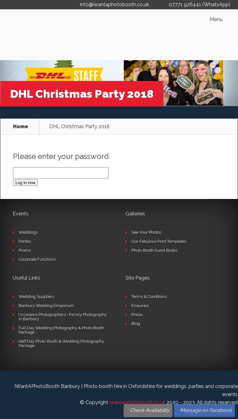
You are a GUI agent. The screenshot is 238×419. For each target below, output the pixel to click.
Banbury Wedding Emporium (46, 305)
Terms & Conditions (149, 296)
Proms (25, 250)
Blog (135, 323)
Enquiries (140, 305)
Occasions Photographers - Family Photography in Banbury (63, 316)
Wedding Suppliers (36, 296)
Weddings (28, 232)
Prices (137, 314)
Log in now (25, 182)
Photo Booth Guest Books (154, 250)
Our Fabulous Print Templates (158, 241)
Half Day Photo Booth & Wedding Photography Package (61, 343)
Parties (25, 241)
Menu (216, 19)
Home (20, 126)
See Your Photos (146, 232)
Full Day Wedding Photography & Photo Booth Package (61, 330)
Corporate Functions (37, 259)
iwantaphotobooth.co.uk (137, 402)
